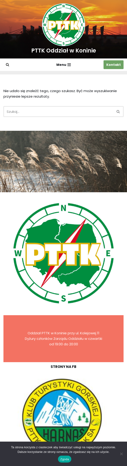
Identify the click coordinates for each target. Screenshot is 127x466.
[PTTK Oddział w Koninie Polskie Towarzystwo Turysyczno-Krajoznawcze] (63, 29)
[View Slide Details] (63, 417)
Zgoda (64, 459)
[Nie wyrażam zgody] (121, 453)
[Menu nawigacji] (63, 65)
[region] (63, 417)
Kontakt (113, 64)
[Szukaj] (7, 64)
